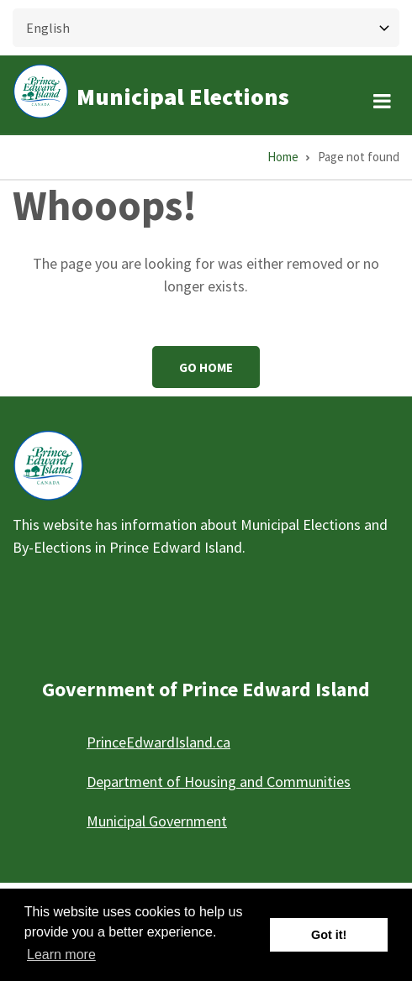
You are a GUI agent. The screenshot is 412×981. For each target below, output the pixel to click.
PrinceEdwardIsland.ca (158, 742)
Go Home (206, 367)
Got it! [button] (328, 935)
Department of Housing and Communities (219, 781)
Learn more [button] (61, 954)
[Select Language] (206, 27)
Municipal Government (157, 821)
